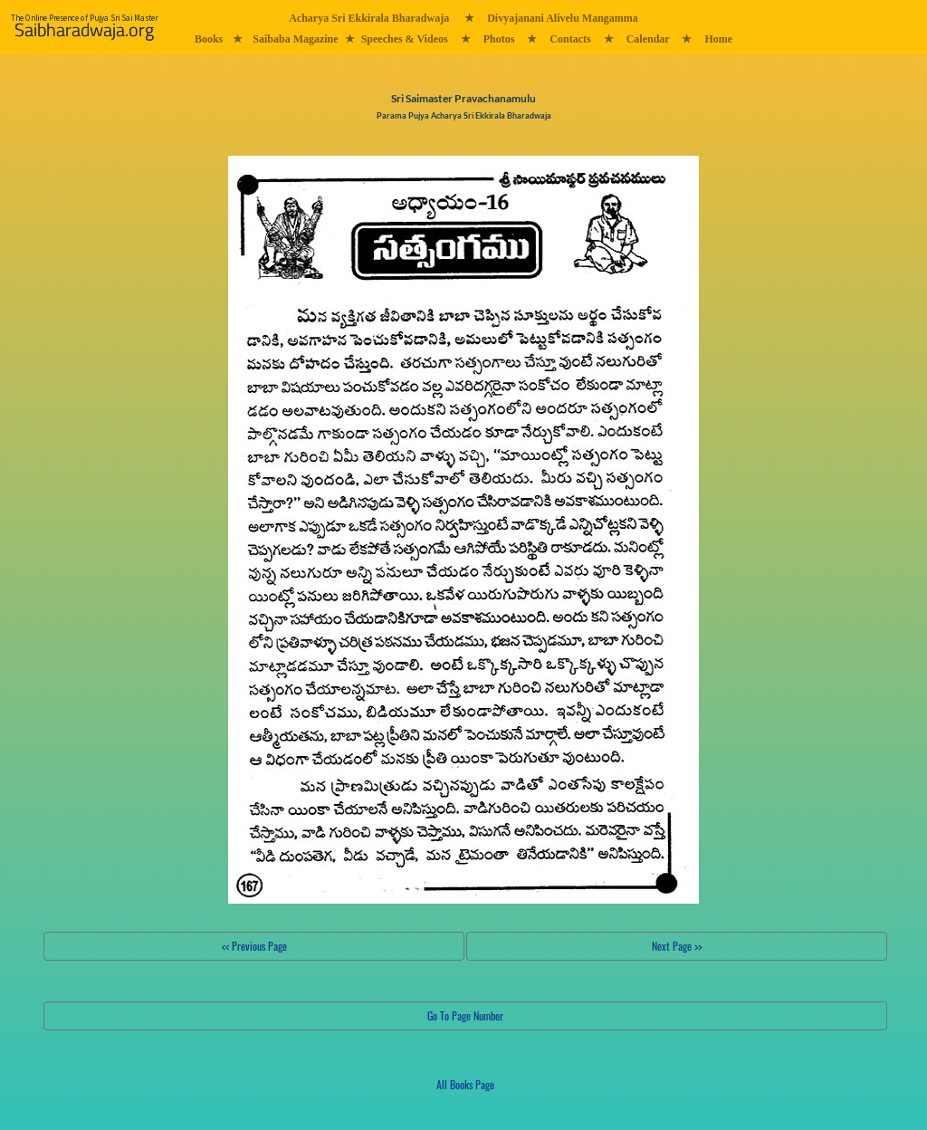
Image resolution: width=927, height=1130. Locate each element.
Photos (499, 39)
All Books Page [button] (465, 1084)
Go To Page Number (465, 1015)
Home (718, 39)
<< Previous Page (254, 945)
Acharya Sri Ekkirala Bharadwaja (369, 18)
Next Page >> (677, 945)
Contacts (570, 39)
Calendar (648, 39)
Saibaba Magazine (295, 39)
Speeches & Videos (404, 39)
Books (209, 39)
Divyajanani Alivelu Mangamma (562, 18)
